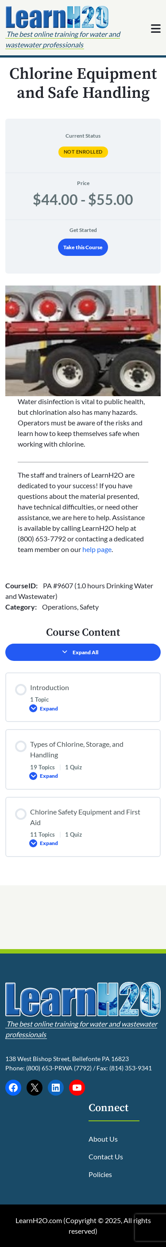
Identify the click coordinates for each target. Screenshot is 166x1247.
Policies (100, 1174)
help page (97, 549)
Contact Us (106, 1156)
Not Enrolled (83, 151)
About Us (103, 1139)
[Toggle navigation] (156, 28)
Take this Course (83, 247)
